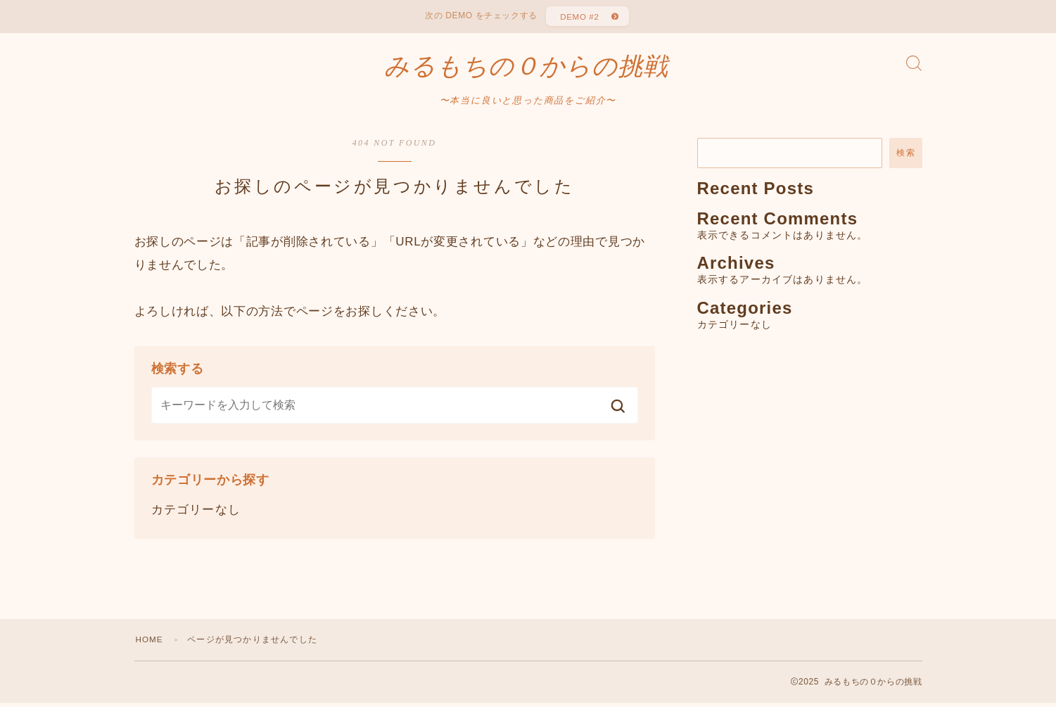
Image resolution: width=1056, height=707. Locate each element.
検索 (905, 157)
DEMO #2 (579, 18)
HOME (150, 644)
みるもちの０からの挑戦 (526, 70)
